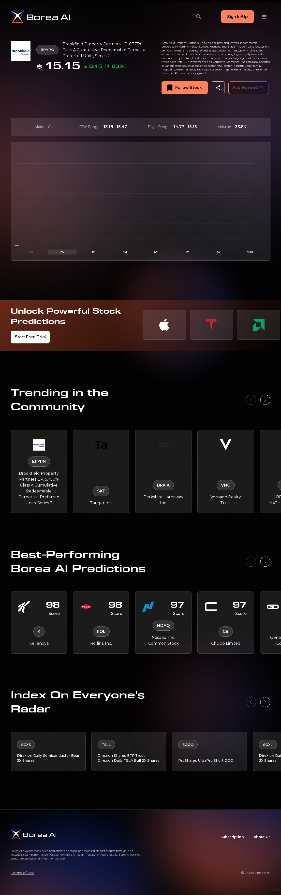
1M (93, 252)
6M (156, 252)
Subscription (232, 837)
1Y (187, 252)
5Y (219, 252)
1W (62, 252)
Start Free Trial (30, 337)
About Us (262, 837)
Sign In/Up (237, 16)
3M (125, 252)
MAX (250, 252)
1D (31, 252)
